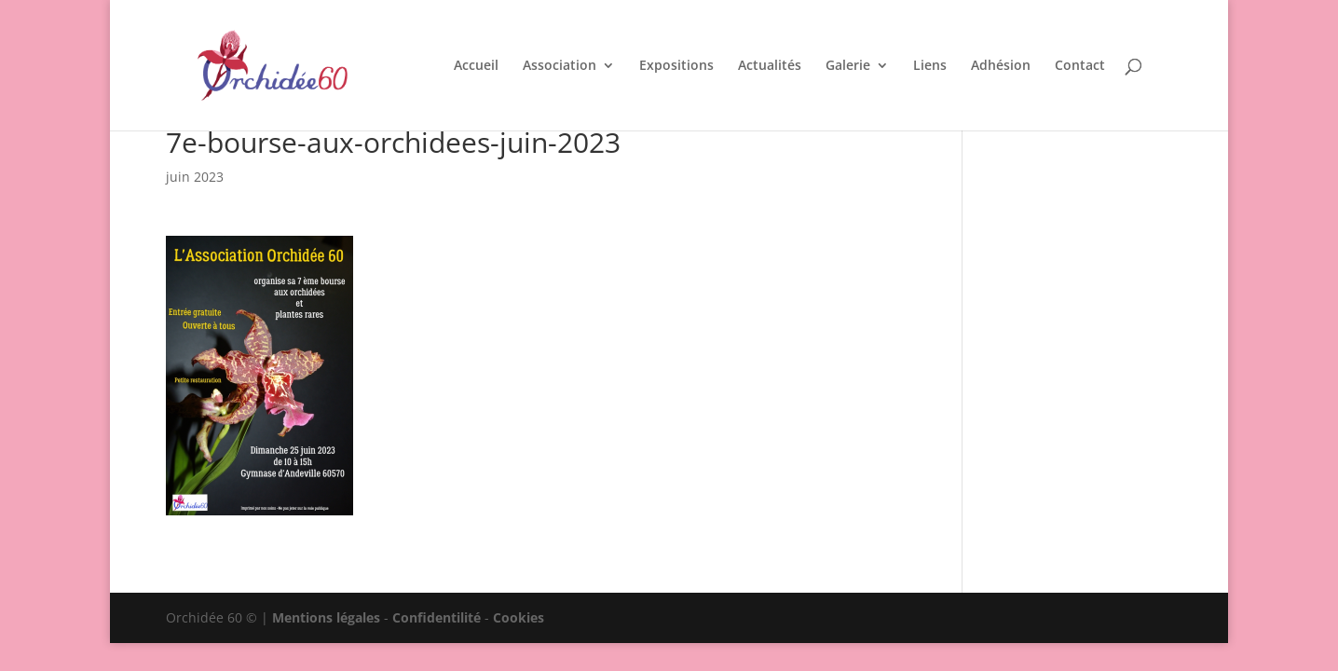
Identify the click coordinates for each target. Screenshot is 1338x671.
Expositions (676, 66)
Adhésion (1001, 66)
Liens (930, 66)
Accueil (476, 66)
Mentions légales (326, 617)
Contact (1080, 66)
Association (559, 66)
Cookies (518, 617)
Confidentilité (436, 617)
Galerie (848, 66)
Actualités (769, 66)
